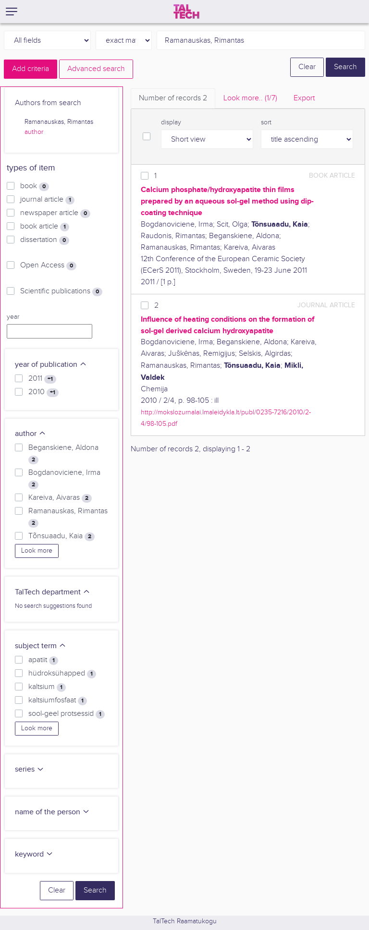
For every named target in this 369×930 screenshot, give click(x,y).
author (34, 132)
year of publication (51, 364)
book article (44, 226)
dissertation (44, 240)
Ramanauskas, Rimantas (68, 517)
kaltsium (47, 687)
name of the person (52, 812)
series (29, 769)
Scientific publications (61, 291)
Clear (307, 67)
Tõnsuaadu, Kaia (61, 536)
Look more (36, 551)
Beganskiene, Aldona (63, 453)
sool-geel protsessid (66, 714)
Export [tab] (304, 98)
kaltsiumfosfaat (57, 700)
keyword (34, 854)
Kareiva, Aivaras (60, 498)
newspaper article (55, 213)
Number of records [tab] (173, 98)
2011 (42, 379)
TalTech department (52, 592)
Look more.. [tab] (250, 98)
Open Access (48, 265)
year (13, 317)
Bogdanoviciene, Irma (64, 478)
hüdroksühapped (62, 673)
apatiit (43, 660)
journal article (47, 200)
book (34, 186)
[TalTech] (186, 11)
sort (266, 122)
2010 (43, 392)
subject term (40, 646)
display (171, 122)
